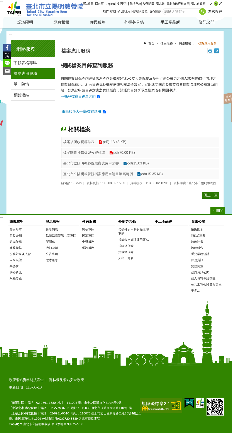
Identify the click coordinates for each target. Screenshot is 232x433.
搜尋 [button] (202, 11)
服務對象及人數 (20, 254)
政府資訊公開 (200, 272)
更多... (195, 290)
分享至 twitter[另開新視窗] (7, 55)
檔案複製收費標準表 (79, 142)
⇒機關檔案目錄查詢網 (78, 96)
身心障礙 (155, 11)
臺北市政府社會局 (178, 3)
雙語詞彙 (148, 3)
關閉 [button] (219, 210)
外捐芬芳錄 (134, 22)
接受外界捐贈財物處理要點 (133, 231)
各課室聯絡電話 (89, 418)
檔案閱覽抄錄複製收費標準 (84, 152)
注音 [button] (216, 50)
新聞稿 (50, 241)
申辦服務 (88, 241)
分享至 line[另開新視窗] (7, 63)
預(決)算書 (198, 235)
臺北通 (160, 3)
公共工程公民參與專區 (206, 284)
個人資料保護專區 (203, 278)
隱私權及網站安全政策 (66, 380)
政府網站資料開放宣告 (26, 380)
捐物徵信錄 (126, 246)
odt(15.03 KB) (138, 163)
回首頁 (99, 3)
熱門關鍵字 (111, 11)
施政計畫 (197, 241)
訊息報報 (61, 22)
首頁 (151, 43)
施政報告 (197, 248)
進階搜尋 (215, 11)
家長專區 (88, 229)
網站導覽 (87, 3)
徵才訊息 (52, 260)
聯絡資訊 (16, 272)
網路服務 (26, 49)
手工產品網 (170, 22)
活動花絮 (52, 248)
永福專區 (16, 278)
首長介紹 (16, 235)
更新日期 (16, 387)
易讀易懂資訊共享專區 (61, 235)
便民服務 (98, 22)
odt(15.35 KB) (152, 174)
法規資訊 (197, 260)
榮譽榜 (14, 266)
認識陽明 (25, 22)
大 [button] (220, 3)
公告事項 (52, 254)
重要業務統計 (200, 254)
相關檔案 (79, 129)
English (110, 3)
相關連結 (21, 95)
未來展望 (16, 260)
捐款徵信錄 (126, 252)
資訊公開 (207, 22)
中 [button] (216, 3)
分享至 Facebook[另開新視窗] (7, 47)
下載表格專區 (25, 63)
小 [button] (211, 3)
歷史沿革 (16, 229)
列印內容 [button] (210, 50)
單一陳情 (21, 84)
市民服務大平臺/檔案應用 (81, 111)
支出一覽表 (126, 258)
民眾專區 (88, 235)
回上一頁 (211, 195)
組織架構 (16, 241)
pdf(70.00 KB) (124, 153)
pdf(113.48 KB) (114, 142)
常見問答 (122, 3)
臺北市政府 (198, 3)
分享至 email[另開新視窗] (7, 71)
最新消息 (52, 229)
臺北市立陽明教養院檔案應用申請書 (91, 163)
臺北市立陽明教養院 (45, 8)
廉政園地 (197, 229)
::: (1, 2)
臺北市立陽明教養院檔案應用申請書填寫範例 (98, 174)
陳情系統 (135, 3)
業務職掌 (16, 248)
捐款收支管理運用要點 (133, 239)
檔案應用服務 (25, 73)
